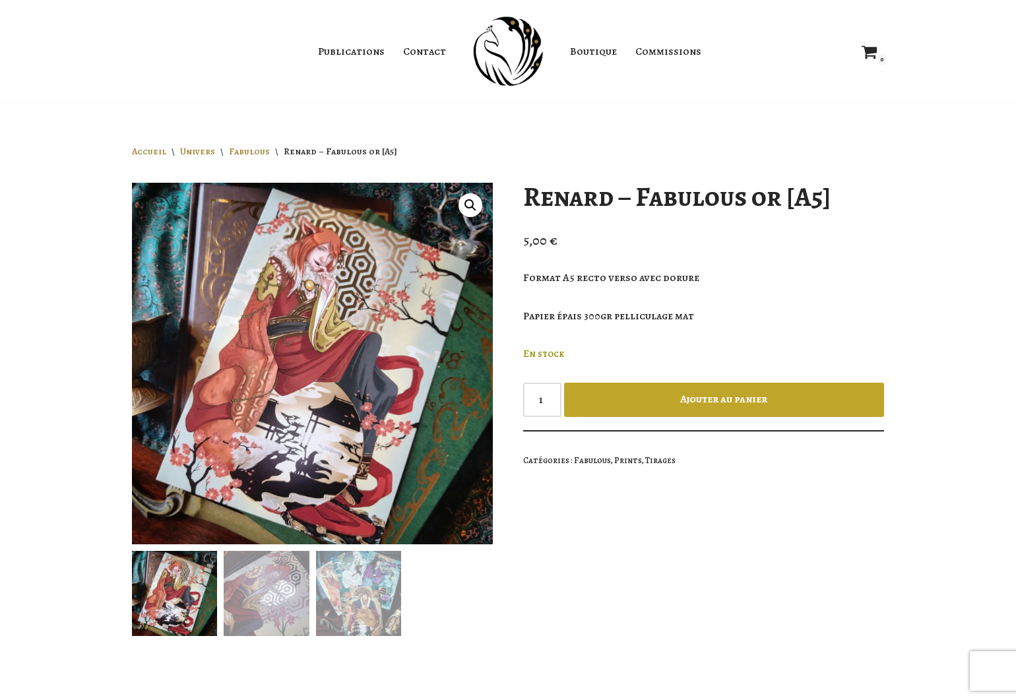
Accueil (149, 151)
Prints (627, 460)
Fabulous (249, 151)
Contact (424, 51)
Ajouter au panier (723, 399)
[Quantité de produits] (542, 400)
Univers (197, 151)
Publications (351, 51)
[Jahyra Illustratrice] (508, 51)
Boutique (593, 51)
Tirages (660, 460)
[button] (470, 205)
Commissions (668, 51)
